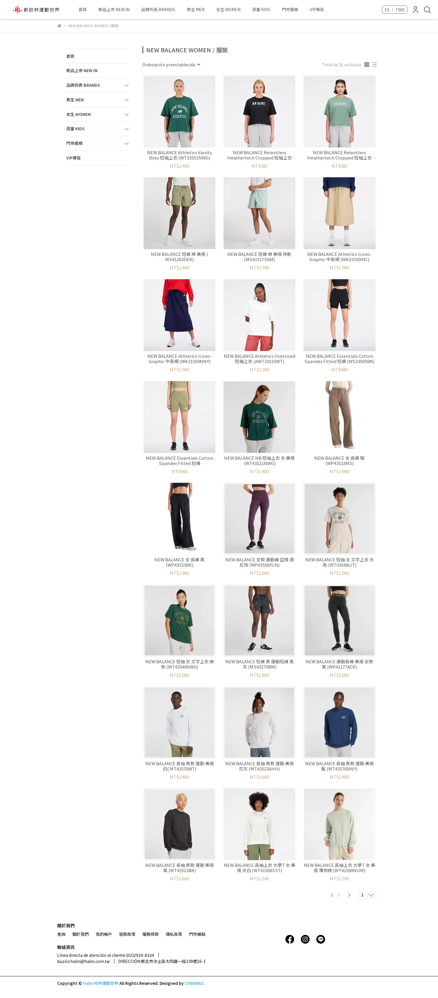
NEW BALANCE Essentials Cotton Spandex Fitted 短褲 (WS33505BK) (339, 358)
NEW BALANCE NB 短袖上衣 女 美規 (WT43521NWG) (259, 460)
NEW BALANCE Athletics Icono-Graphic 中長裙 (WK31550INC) (339, 256)
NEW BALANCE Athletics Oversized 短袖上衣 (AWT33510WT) (259, 358)
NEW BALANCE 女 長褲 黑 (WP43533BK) (179, 562)
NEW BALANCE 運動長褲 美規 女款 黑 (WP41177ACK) (339, 664)
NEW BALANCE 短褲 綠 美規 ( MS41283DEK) (179, 256)
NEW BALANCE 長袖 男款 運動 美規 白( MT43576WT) (179, 766)
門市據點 (197, 934)
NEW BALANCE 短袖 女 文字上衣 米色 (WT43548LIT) (339, 562)
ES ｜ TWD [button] (395, 9)
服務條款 (150, 934)
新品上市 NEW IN (114, 9)
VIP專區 (317, 9)
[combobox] (171, 64)
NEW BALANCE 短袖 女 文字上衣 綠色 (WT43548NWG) (179, 664)
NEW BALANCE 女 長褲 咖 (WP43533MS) (339, 460)
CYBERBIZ (194, 983)
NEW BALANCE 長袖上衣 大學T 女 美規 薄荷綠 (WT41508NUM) (339, 867)
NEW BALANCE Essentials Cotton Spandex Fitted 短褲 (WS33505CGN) (179, 460)
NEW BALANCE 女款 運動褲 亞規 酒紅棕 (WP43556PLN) (259, 562)
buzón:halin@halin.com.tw (83, 961)
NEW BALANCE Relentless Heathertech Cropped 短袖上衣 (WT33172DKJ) (339, 155)
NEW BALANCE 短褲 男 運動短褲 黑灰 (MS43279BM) (259, 664)
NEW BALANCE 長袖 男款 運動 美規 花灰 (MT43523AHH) (259, 766)
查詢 (61, 934)
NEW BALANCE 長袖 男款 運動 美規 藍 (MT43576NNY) (339, 766)
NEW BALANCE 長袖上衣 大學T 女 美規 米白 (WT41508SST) (259, 867)
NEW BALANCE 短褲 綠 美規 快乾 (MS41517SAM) (259, 256)
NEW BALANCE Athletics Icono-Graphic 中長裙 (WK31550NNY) (179, 358)
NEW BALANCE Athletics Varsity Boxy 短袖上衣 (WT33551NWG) (179, 155)
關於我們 (80, 934)
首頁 (82, 9)
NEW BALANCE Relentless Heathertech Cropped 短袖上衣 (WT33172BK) (259, 155)
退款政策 (127, 934)
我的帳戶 (104, 934)
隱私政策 (174, 934)
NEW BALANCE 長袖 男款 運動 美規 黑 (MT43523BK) (179, 867)
